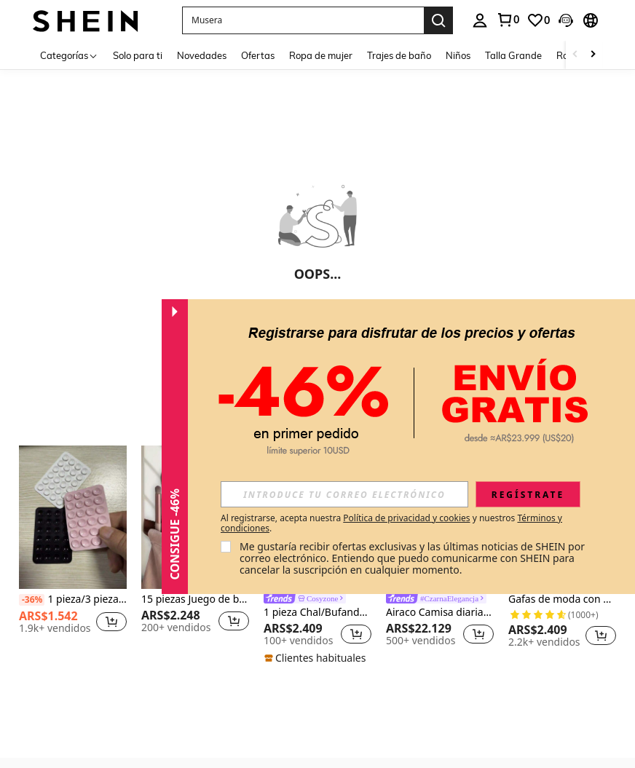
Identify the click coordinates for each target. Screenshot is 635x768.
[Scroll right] (593, 55)
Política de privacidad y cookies (406, 518)
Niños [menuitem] (458, 55)
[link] (507, 19)
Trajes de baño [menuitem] (399, 55)
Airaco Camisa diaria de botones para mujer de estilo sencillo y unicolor (440, 612)
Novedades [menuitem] (201, 55)
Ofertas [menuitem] (258, 55)
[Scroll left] (575, 55)
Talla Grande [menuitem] (513, 55)
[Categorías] (69, 55)
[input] (344, 494)
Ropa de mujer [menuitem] (320, 55)
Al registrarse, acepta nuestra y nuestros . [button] (391, 523)
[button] (303, 20)
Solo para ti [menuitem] (137, 55)
